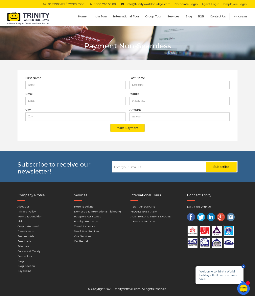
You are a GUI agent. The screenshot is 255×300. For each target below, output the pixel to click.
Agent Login (210, 4)
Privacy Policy (26, 211)
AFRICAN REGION (142, 221)
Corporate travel (28, 226)
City (28, 109)
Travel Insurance (85, 226)
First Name (33, 78)
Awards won (25, 231)
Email (29, 94)
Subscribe (221, 167)
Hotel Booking (84, 206)
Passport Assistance (87, 216)
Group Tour (153, 16)
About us (23, 206)
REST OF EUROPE (142, 206)
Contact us (24, 256)
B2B (201, 16)
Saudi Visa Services (87, 231)
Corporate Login (186, 4)
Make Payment (127, 128)
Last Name (137, 78)
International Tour (126, 16)
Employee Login (235, 4)
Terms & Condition (29, 216)
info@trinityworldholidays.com (145, 4)
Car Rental (81, 241)
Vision (21, 221)
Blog (188, 16)
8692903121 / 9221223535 (63, 4)
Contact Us (218, 16)
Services (173, 16)
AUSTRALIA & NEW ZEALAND (150, 216)
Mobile (134, 94)
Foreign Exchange (86, 221)
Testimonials (25, 236)
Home (82, 16)
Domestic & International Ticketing (97, 211)
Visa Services (82, 236)
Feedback (24, 241)
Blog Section (26, 266)
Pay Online (240, 16)
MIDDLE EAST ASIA (143, 211)
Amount (135, 109)
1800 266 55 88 (102, 4)
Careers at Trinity (28, 251)
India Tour (100, 16)
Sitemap (23, 246)
